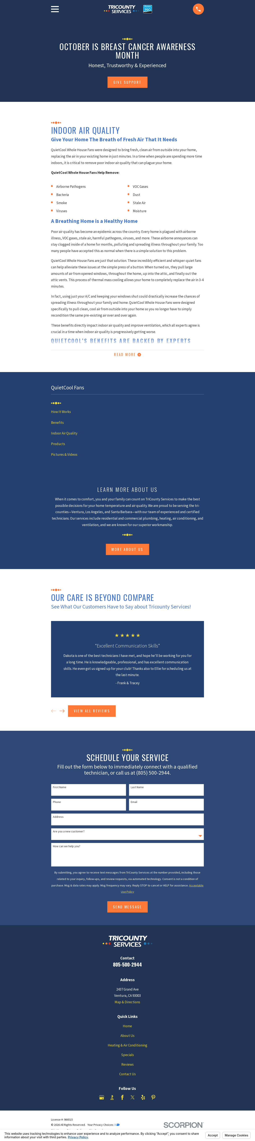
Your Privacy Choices (103, 1126)
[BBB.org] (112, 1099)
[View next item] (62, 712)
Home (127, 1027)
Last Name (137, 789)
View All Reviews (92, 712)
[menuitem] (127, 413)
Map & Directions (127, 1003)
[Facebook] (122, 1099)
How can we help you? (66, 848)
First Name (59, 789)
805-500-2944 (127, 965)
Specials (127, 1056)
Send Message (127, 908)
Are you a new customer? (69, 833)
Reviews (127, 1066)
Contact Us (127, 1075)
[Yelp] (143, 1099)
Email (134, 803)
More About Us (127, 551)
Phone (57, 803)
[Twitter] (132, 1099)
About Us (127, 1037)
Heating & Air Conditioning (127, 1047)
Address (58, 818)
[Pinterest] (153, 1099)
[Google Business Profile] (101, 1099)
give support (127, 82)
